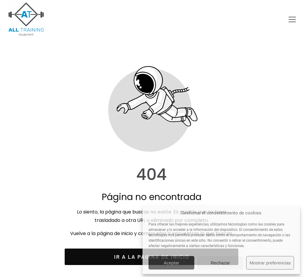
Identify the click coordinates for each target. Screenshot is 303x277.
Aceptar (171, 262)
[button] (292, 19)
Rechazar (220, 262)
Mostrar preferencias (270, 262)
